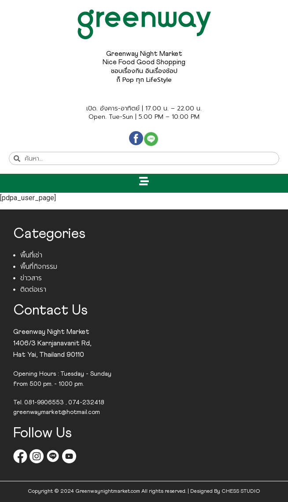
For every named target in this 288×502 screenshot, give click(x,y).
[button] (144, 181)
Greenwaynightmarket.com (107, 491)
